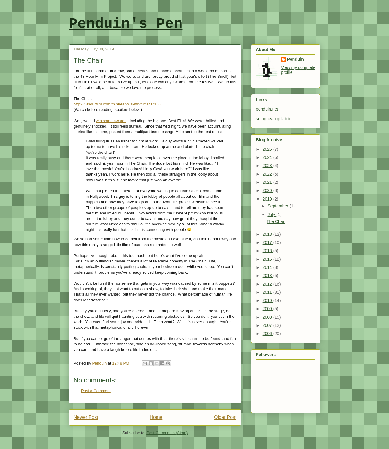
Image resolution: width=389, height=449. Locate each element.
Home (156, 417)
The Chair (276, 221)
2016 (268, 250)
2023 (268, 165)
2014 (268, 267)
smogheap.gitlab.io (274, 118)
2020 (268, 190)
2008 (268, 317)
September (278, 206)
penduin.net (267, 109)
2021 (268, 182)
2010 (268, 300)
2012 (268, 284)
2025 (268, 149)
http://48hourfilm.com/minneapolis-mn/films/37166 (117, 104)
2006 (268, 333)
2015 (268, 259)
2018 (268, 234)
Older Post (225, 417)
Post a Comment (96, 391)
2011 (268, 292)
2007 (268, 325)
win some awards (111, 120)
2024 (268, 157)
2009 (268, 308)
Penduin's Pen (125, 24)
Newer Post (86, 417)
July (271, 214)
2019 (268, 199)
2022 (268, 174)
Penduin (295, 59)
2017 (268, 242)
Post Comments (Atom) (167, 432)
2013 (268, 275)
